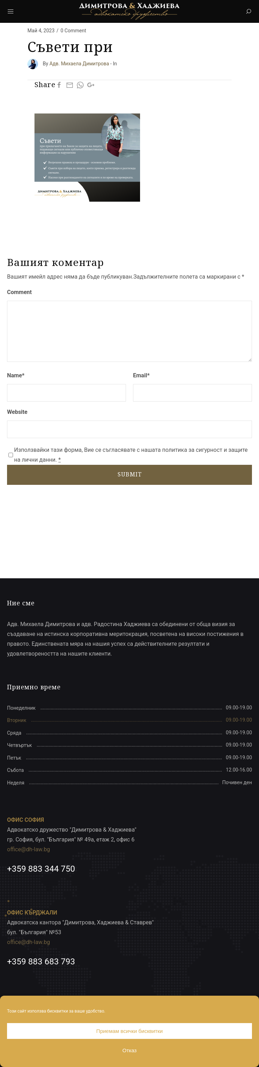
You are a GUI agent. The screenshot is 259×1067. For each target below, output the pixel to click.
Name (16, 375)
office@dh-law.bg (28, 849)
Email (141, 375)
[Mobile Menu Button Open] (10, 11)
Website (17, 412)
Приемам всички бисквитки (129, 1031)
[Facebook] (59, 85)
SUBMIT (130, 474)
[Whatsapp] (80, 85)
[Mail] (69, 85)
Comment (19, 292)
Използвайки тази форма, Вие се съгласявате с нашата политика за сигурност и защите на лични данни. (131, 455)
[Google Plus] (90, 85)
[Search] (248, 11)
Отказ (129, 1050)
